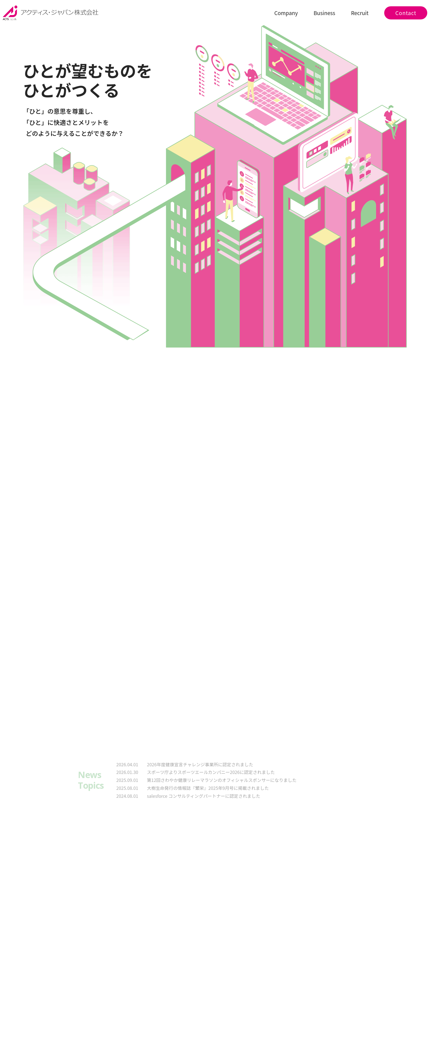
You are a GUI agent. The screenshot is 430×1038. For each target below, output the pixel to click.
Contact (405, 13)
